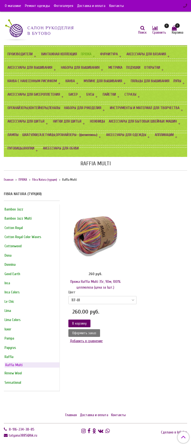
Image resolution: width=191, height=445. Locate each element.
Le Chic (9, 301)
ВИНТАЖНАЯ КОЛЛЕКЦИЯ (59, 54)
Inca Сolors (12, 292)
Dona (8, 255)
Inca (7, 283)
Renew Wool (13, 373)
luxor (8, 329)
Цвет (72, 292)
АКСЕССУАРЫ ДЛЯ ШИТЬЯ (25, 121)
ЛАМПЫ (12, 135)
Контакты (116, 6)
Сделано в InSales (174, 432)
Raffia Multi (14, 365)
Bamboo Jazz (14, 209)
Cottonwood (13, 246)
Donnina (10, 264)
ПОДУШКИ (133, 67)
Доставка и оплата (91, 6)
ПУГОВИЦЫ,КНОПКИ (20, 148)
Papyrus (10, 348)
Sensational (13, 382)
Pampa (9, 338)
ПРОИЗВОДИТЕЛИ (20, 54)
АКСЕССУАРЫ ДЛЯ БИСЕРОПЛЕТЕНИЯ (33, 94)
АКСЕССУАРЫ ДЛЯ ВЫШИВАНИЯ (29, 67)
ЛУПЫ (177, 81)
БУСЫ (90, 94)
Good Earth (12, 274)
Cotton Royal (14, 228)
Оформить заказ (84, 333)
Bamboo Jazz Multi (18, 218)
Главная (8, 179)
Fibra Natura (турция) (44, 179)
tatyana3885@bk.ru (23, 435)
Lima (8, 311)
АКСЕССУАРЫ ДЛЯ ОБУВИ (61, 148)
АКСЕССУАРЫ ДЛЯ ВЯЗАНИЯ (146, 54)
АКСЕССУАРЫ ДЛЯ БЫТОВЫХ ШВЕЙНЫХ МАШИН (143, 121)
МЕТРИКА (115, 67)
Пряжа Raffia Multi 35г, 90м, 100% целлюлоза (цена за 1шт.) (95, 284)
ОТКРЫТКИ (152, 67)
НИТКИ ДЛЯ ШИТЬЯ (67, 121)
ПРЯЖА (86, 54)
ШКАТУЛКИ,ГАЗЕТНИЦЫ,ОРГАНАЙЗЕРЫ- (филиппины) (59, 135)
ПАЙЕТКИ (109, 94)
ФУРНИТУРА (109, 54)
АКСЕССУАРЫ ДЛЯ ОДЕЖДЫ (126, 135)
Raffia (9, 357)
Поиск (142, 32)
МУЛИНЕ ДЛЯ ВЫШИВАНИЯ (103, 81)
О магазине (13, 6)
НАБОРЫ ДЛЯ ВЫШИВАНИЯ (80, 67)
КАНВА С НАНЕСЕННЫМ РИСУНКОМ (32, 81)
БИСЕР (73, 94)
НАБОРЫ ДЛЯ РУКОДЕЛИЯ (82, 108)
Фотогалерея (63, 6)
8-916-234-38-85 (21, 429)
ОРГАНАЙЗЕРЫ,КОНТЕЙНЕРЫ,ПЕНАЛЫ (33, 108)
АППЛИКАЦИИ (164, 135)
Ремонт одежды (37, 6)
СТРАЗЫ (130, 94)
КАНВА (70, 81)
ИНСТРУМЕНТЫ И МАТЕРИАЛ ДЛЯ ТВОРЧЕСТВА (144, 108)
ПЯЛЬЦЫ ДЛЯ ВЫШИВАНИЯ (150, 81)
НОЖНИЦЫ (97, 121)
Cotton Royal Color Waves (23, 237)
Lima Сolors (13, 320)
